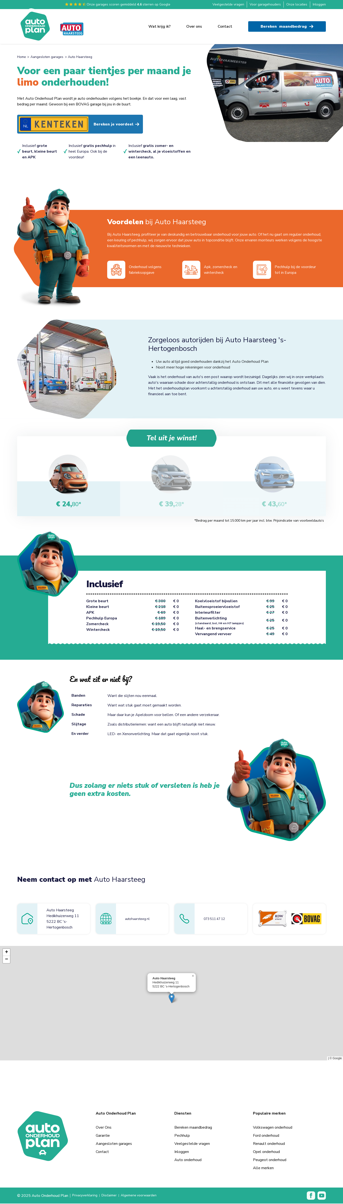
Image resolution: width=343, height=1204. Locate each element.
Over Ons (103, 1128)
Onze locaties (296, 4)
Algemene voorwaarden (146, 1196)
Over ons (194, 24)
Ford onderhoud (266, 1136)
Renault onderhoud (269, 1144)
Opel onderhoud (266, 1152)
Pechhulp (182, 1136)
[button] (172, 999)
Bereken (287, 24)
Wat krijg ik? (159, 24)
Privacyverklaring (86, 1196)
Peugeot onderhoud (269, 1160)
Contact (225, 24)
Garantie (103, 1136)
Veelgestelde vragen (228, 4)
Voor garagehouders (265, 4)
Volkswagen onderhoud (272, 1128)
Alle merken (263, 1168)
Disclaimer (113, 1196)
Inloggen (319, 4)
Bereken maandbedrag (193, 1128)
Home (21, 57)
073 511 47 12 (217, 919)
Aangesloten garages (46, 57)
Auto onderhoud (188, 1160)
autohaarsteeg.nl (139, 919)
